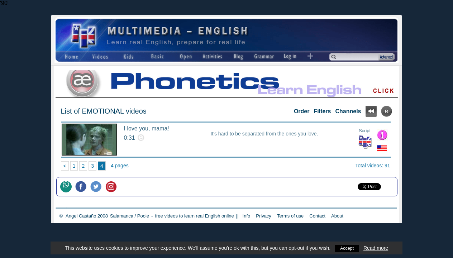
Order (302, 111)
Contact (317, 216)
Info (247, 216)
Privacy (263, 216)
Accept (347, 248)
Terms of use (290, 216)
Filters (322, 111)
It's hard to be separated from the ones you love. (264, 134)
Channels (348, 111)
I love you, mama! (146, 128)
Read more (376, 248)
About (337, 216)
